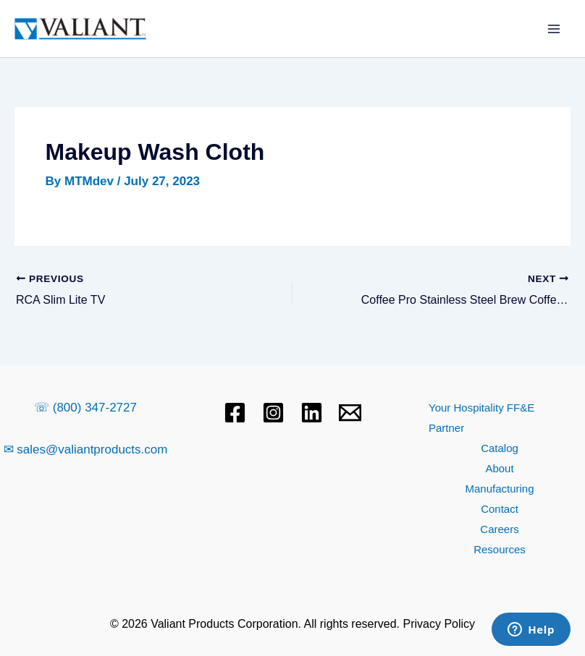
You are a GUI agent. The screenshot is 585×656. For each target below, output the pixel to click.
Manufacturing (499, 488)
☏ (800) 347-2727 (85, 407)
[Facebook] (235, 412)
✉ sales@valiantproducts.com (86, 449)
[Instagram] (273, 412)
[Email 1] (350, 412)
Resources (500, 549)
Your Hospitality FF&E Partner (481, 417)
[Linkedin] (312, 412)
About (499, 468)
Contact (499, 509)
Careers (499, 529)
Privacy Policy (439, 624)
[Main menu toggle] (554, 29)
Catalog (499, 448)
